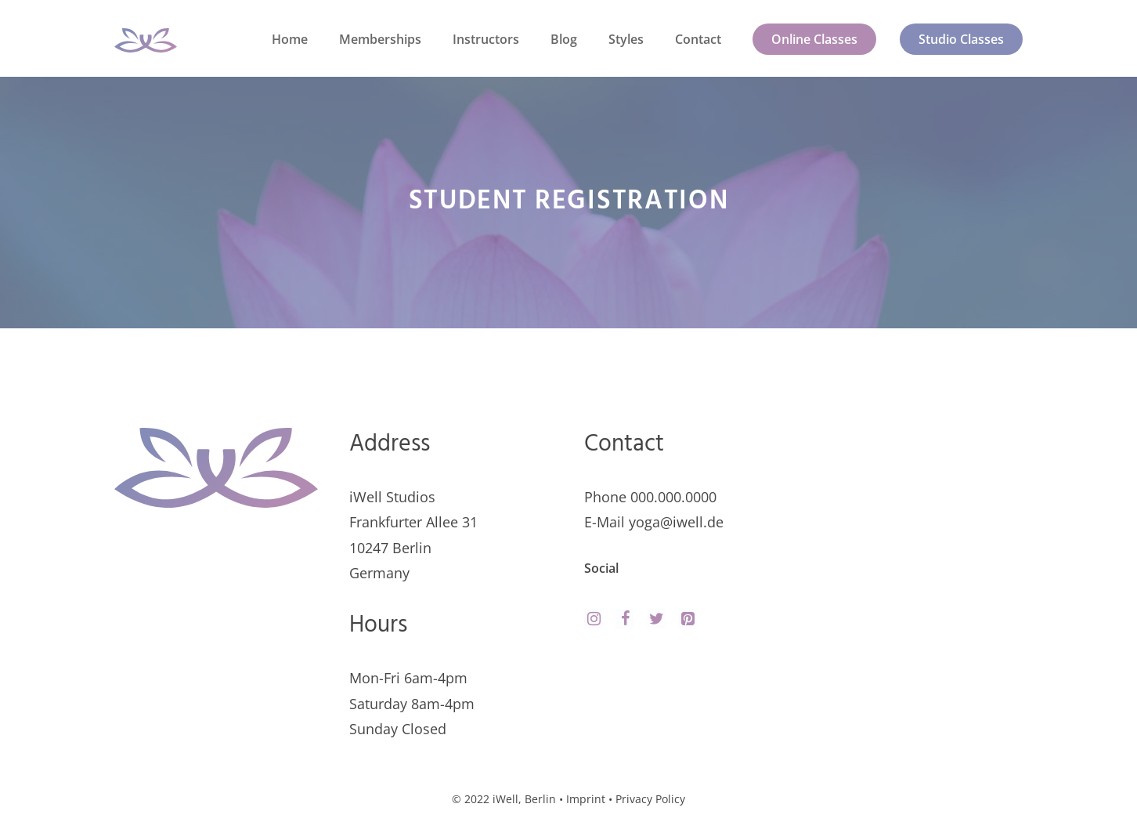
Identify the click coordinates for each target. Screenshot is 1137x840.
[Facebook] (624, 619)
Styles (626, 39)
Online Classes (814, 39)
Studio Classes (961, 39)
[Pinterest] (687, 619)
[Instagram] (593, 619)
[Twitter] (656, 619)
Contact (698, 39)
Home (290, 39)
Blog (563, 39)
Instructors (486, 39)
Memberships (380, 39)
